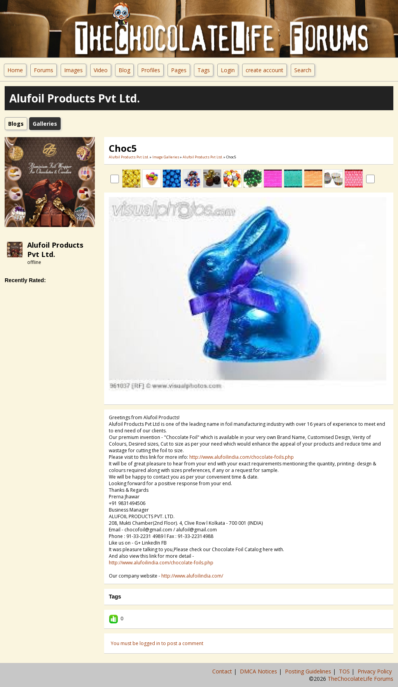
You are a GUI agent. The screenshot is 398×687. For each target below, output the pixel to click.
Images (73, 70)
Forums (43, 70)
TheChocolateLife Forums (360, 678)
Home (15, 70)
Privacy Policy (375, 671)
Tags (203, 70)
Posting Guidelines (309, 671)
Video (101, 70)
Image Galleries (165, 157)
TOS (345, 671)
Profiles (150, 70)
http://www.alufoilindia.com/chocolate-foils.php (241, 457)
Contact (223, 671)
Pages (179, 70)
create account (264, 70)
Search (302, 70)
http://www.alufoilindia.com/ (192, 575)
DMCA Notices (259, 671)
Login (228, 70)
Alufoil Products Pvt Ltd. (129, 157)
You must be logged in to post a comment (157, 643)
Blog (124, 70)
